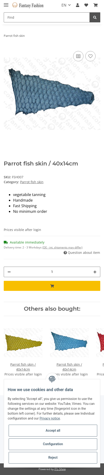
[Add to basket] (52, 286)
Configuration (53, 444)
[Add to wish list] (90, 56)
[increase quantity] (95, 272)
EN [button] (63, 5)
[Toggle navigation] (6, 3)
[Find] (47, 17)
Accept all (53, 430)
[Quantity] (52, 272)
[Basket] (95, 5)
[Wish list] (86, 5)
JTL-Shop (60, 469)
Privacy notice (49, 418)
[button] (77, 5)
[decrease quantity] (9, 272)
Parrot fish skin (31, 182)
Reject (53, 457)
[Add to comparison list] (78, 56)
